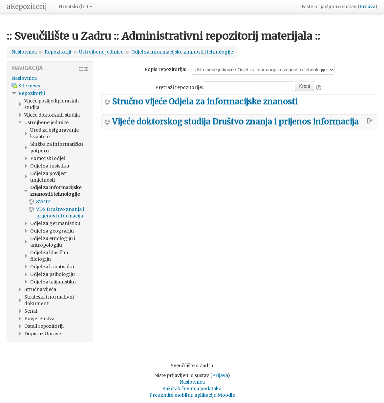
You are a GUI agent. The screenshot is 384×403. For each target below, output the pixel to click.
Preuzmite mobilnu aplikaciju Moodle (192, 395)
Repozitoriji (31, 93)
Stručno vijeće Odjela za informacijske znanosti (205, 102)
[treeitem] (49, 78)
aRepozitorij (27, 6)
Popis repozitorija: (165, 69)
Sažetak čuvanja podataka (192, 389)
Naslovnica (24, 78)
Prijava (367, 7)
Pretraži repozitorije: (179, 87)
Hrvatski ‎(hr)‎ (75, 7)
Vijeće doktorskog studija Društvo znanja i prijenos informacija (235, 122)
